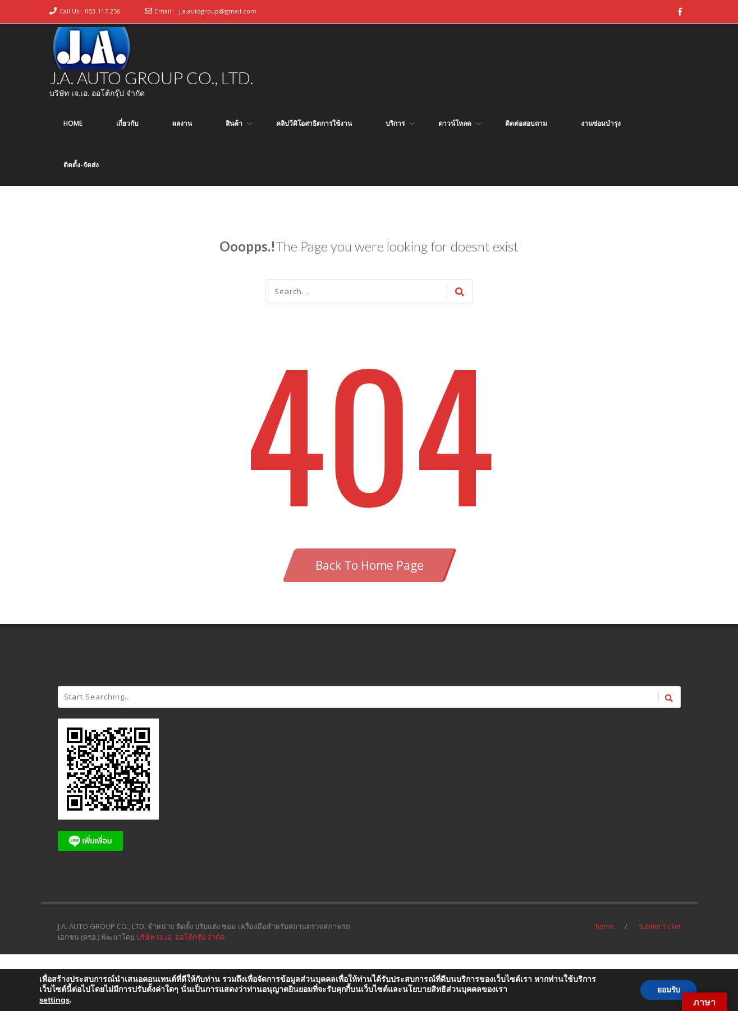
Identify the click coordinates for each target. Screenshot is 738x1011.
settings (54, 1000)
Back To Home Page (369, 565)
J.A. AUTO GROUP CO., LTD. (151, 77)
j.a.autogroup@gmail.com (217, 11)
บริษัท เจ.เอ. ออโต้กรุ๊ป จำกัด (180, 937)
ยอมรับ (668, 990)
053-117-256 (102, 11)
